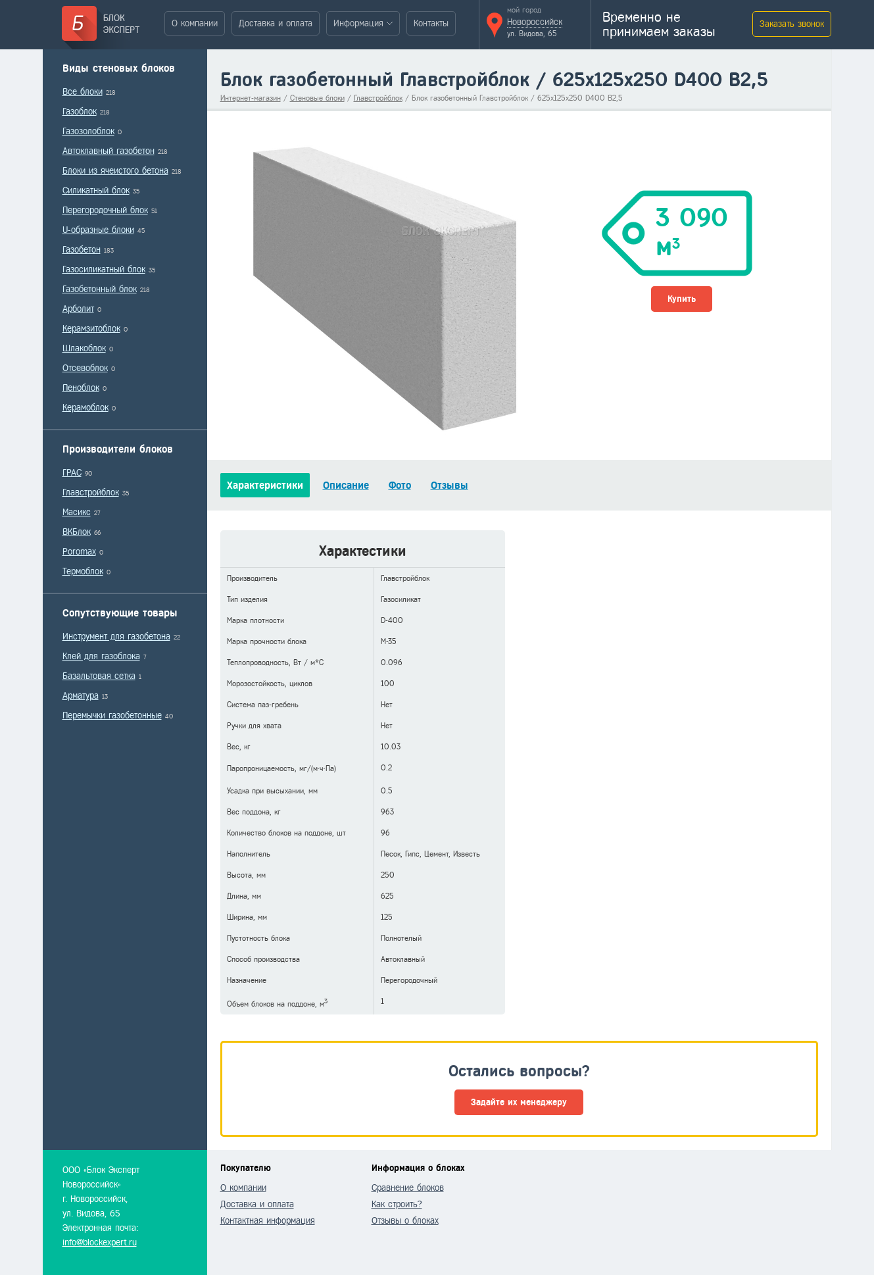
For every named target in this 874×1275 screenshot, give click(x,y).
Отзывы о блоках (405, 1221)
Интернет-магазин (250, 98)
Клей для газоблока (101, 656)
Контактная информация (267, 1221)
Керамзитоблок (91, 329)
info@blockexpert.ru (99, 1242)
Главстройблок (90, 492)
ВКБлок (76, 532)
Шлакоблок (84, 348)
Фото (400, 485)
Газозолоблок (88, 131)
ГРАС (72, 473)
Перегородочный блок (105, 210)
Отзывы (449, 485)
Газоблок (79, 111)
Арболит (78, 309)
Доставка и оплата (275, 23)
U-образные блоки (98, 230)
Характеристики (265, 485)
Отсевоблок (85, 368)
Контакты (431, 23)
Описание (346, 485)
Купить (682, 299)
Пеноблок (80, 388)
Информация (358, 23)
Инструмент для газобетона (116, 636)
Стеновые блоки (317, 98)
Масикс (76, 512)
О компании (195, 23)
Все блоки (82, 92)
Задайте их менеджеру (519, 1102)
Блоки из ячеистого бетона (115, 171)
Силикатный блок (96, 190)
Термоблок (82, 571)
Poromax (79, 552)
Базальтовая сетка (98, 676)
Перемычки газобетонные (112, 715)
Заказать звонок (792, 24)
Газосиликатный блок (103, 269)
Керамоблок (85, 408)
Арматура (80, 696)
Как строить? (397, 1204)
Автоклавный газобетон (108, 151)
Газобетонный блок (99, 289)
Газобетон (81, 250)
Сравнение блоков (408, 1188)
